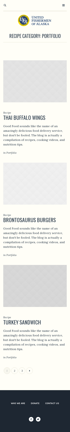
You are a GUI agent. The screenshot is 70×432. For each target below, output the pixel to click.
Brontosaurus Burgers (29, 220)
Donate (35, 403)
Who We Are (18, 403)
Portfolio (11, 152)
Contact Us (52, 403)
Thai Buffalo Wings (24, 117)
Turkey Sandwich (22, 322)
